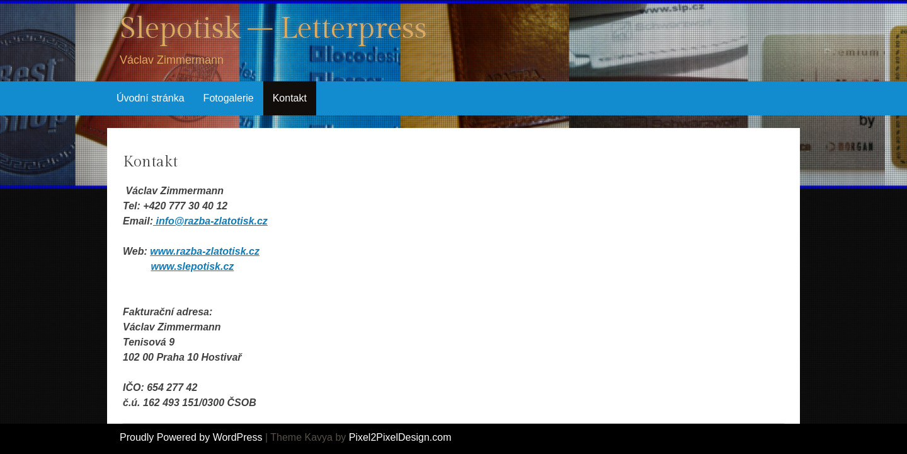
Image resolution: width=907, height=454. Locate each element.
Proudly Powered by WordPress (191, 437)
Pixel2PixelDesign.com (400, 437)
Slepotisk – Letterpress (273, 29)
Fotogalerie (228, 98)
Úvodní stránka (151, 98)
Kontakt (290, 98)
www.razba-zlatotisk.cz (205, 251)
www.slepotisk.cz (192, 266)
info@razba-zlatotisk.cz (210, 221)
